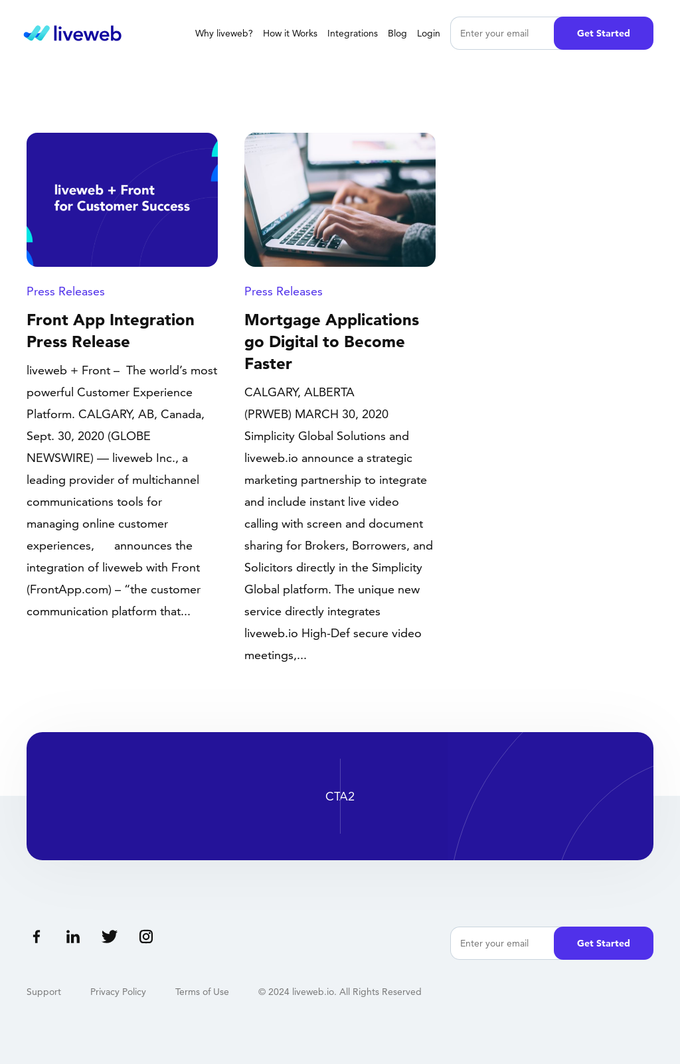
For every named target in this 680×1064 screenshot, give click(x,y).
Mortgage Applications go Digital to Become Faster (331, 341)
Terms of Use (202, 992)
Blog (397, 33)
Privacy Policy (118, 992)
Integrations (352, 33)
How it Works (290, 33)
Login (428, 33)
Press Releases (66, 291)
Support (44, 992)
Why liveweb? (224, 33)
